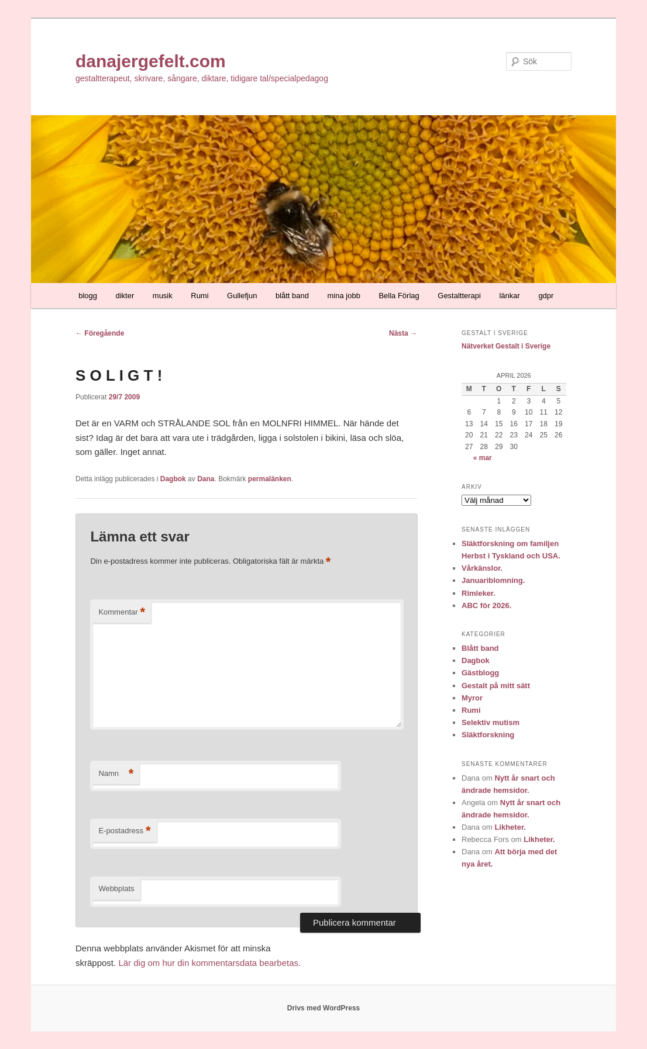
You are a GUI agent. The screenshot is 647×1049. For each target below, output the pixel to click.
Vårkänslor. (482, 568)
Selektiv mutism (490, 722)
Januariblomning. (493, 580)
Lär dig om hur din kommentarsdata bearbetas (208, 963)
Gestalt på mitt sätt (496, 685)
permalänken (269, 479)
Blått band (480, 648)
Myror (472, 697)
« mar (482, 458)
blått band (292, 295)
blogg (87, 295)
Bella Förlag (398, 295)
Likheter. (509, 827)
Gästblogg (480, 672)
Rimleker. (478, 593)
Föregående (99, 333)
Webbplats (116, 888)
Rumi (199, 295)
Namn (115, 773)
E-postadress (124, 831)
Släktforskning (488, 734)
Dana (205, 479)
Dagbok (173, 479)
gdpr (545, 295)
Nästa (403, 333)
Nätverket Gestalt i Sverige (506, 346)
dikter (125, 295)
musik (163, 295)
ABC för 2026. (486, 605)
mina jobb (344, 295)
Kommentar (121, 612)
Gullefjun (242, 295)
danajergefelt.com (150, 61)
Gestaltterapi (459, 295)
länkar (509, 295)
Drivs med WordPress (323, 1008)
